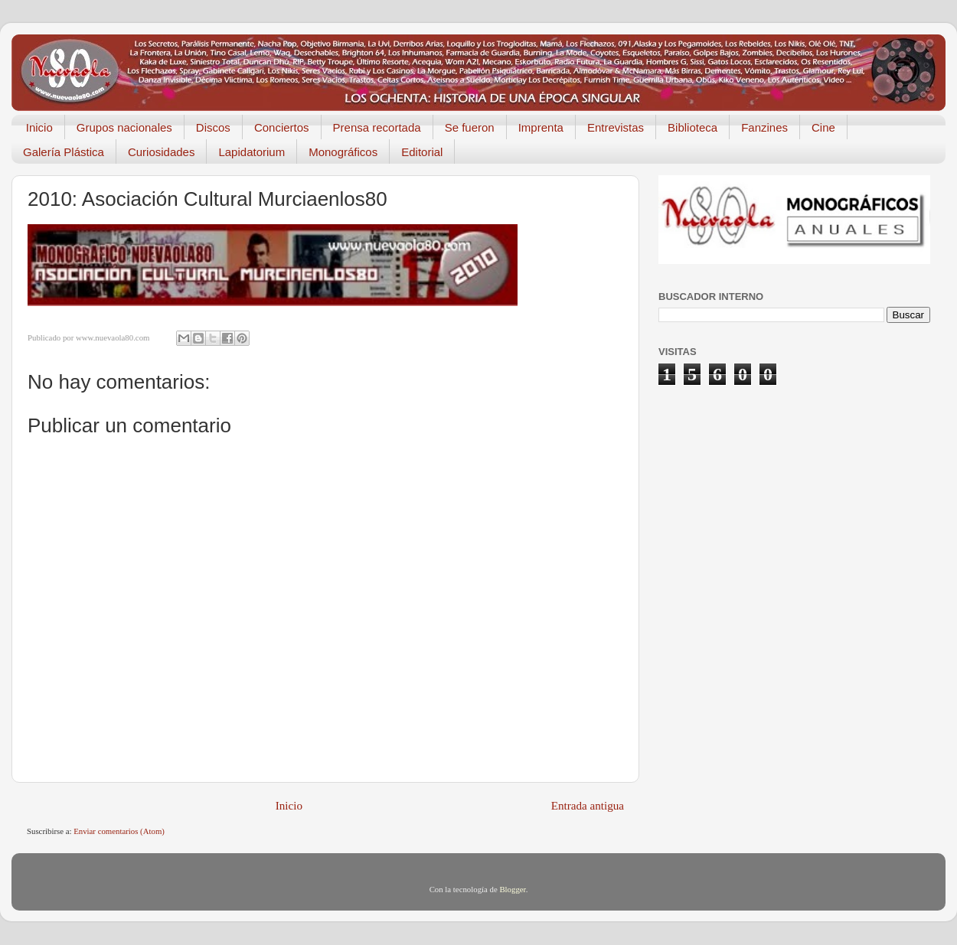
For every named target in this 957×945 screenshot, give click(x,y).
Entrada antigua (587, 806)
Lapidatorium (251, 151)
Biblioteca (692, 127)
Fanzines (764, 127)
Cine (823, 127)
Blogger (512, 889)
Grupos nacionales (124, 127)
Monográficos (343, 151)
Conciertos (281, 127)
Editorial (422, 151)
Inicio (39, 127)
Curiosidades (161, 151)
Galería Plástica (63, 151)
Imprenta (540, 127)
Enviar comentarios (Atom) (119, 831)
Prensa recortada (377, 127)
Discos (213, 127)
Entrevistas (615, 127)
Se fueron (470, 127)
